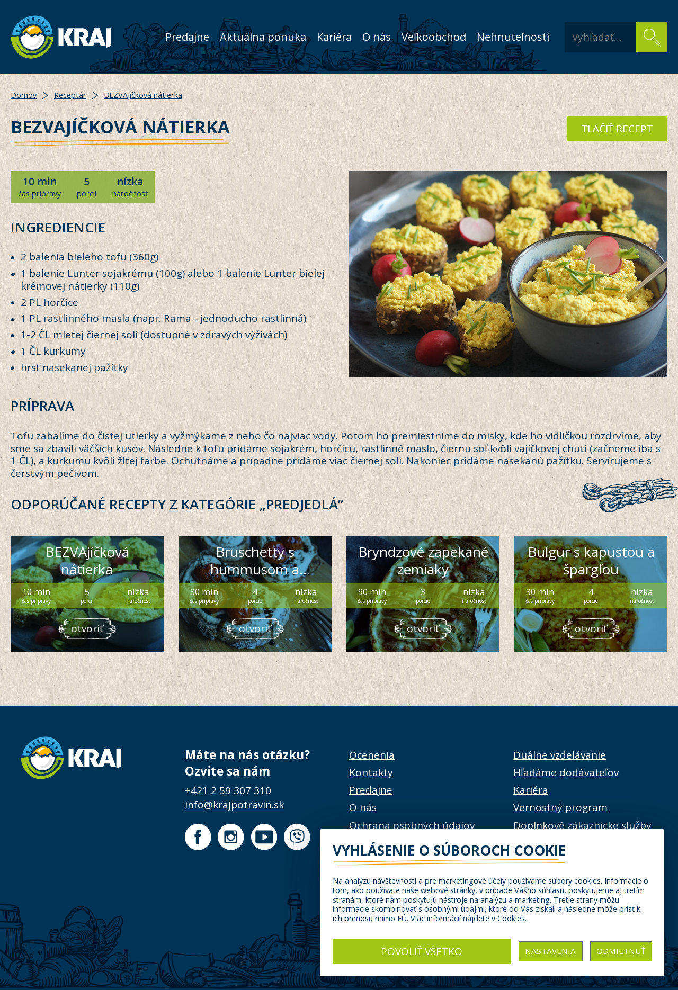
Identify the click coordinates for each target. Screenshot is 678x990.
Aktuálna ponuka (263, 37)
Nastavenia (550, 951)
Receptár (70, 95)
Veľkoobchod (434, 37)
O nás (376, 37)
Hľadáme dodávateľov (566, 772)
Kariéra (334, 37)
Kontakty (371, 772)
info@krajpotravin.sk (234, 805)
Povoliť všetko (421, 951)
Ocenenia (372, 755)
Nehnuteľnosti (513, 37)
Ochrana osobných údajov (412, 825)
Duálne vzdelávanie (559, 755)
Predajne (187, 37)
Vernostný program (560, 807)
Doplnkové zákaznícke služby (582, 825)
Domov (24, 95)
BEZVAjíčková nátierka (143, 95)
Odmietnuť (620, 951)
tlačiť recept (617, 129)
